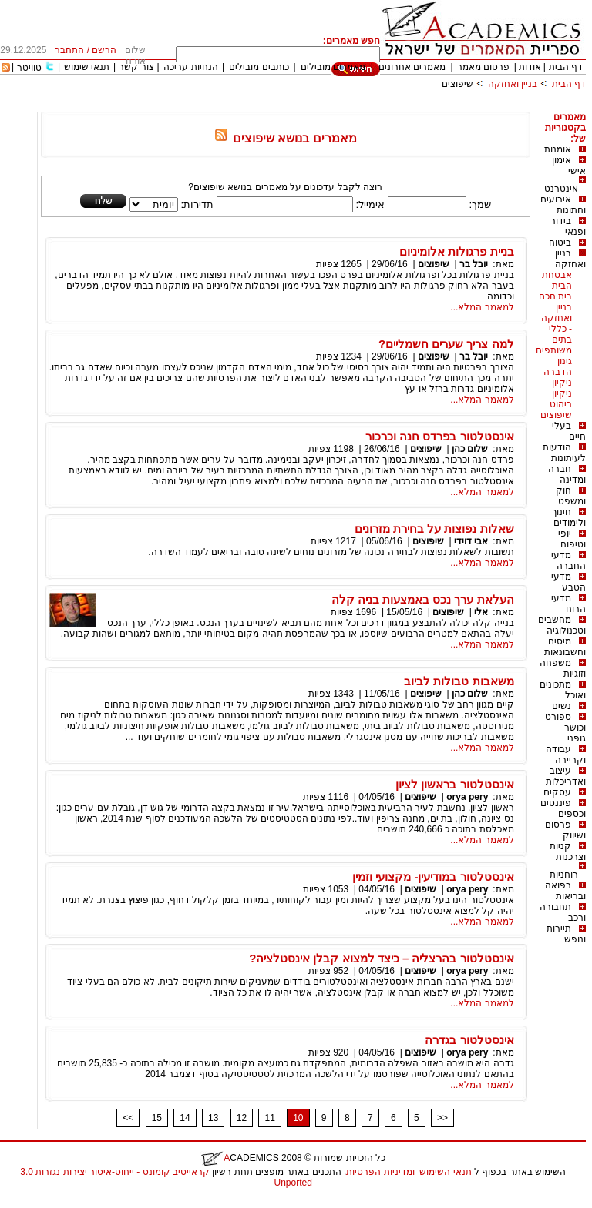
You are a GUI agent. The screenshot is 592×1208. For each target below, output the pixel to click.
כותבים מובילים (258, 67)
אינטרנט (561, 188)
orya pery (467, 796)
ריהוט (561, 404)
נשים (561, 706)
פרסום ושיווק (565, 830)
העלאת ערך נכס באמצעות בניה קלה (422, 599)
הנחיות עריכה (190, 67)
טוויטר (29, 67)
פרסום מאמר (483, 67)
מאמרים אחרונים (412, 67)
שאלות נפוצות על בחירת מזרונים (434, 528)
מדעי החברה (568, 560)
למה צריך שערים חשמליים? (446, 343)
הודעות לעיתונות (564, 452)
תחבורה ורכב (563, 912)
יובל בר (473, 264)
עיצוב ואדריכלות (566, 776)
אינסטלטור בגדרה (469, 1039)
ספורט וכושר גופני (565, 727)
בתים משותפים (554, 345)
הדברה (557, 371)
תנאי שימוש (86, 67)
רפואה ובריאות (565, 891)
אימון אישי (569, 165)
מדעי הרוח (568, 603)
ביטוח (560, 242)
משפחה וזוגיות (563, 668)
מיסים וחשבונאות (565, 647)
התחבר (69, 50)
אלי (481, 612)
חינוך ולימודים (569, 517)
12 (242, 1118)
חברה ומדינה (567, 474)
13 (213, 1118)
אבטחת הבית (557, 280)
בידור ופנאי (568, 226)
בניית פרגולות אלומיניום (456, 251)
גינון (564, 361)
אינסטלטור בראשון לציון (454, 784)
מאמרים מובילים (333, 67)
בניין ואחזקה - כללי (556, 318)
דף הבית (566, 67)
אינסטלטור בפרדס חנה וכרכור (439, 436)
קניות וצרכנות (568, 851)
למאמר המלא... (481, 307)
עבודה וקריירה (566, 754)
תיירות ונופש (566, 934)
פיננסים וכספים (563, 808)
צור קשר (136, 67)
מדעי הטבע (568, 582)
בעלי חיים (569, 431)
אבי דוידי (471, 541)
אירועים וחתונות (563, 205)
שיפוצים (457, 84)
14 (185, 1118)
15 (157, 1118)
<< (128, 1118)
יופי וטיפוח (572, 539)
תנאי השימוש (445, 1171)
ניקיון (562, 382)
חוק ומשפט (571, 496)
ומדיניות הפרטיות (380, 1171)
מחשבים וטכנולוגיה (562, 625)
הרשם (104, 50)
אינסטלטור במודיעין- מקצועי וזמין (433, 876)
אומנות (557, 149)
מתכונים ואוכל (563, 690)
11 (269, 1118)
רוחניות (564, 874)
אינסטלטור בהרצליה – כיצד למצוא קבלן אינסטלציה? (381, 958)
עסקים (557, 792)
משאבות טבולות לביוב (458, 681)
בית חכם (555, 296)
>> (442, 1118)
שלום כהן (470, 448)
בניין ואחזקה (511, 84)
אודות (530, 67)
